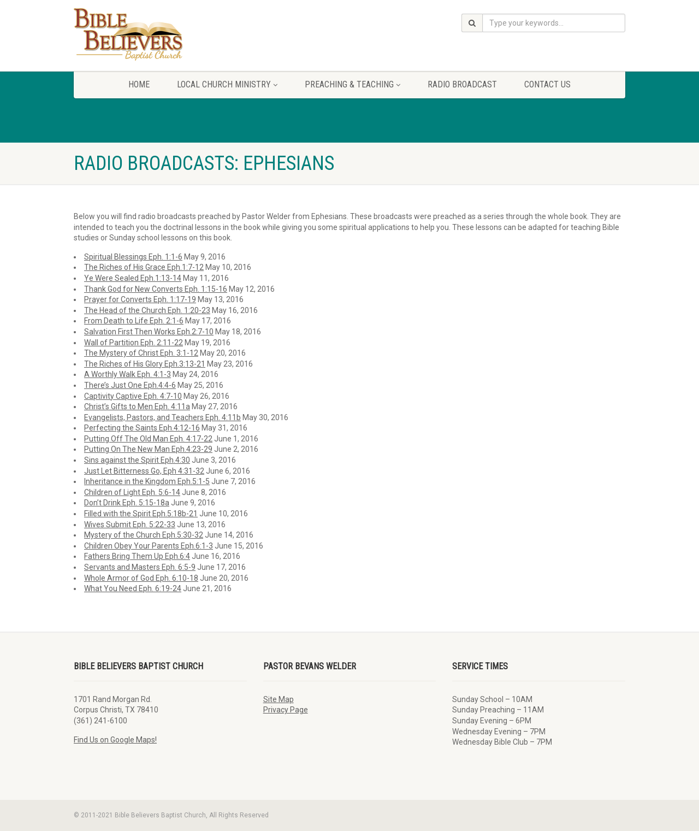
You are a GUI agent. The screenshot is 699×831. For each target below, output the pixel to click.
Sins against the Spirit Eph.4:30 (137, 460)
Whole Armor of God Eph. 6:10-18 (141, 578)
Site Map (278, 699)
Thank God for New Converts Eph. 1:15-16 (155, 289)
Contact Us (547, 84)
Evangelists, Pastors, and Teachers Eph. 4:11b (162, 417)
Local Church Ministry (227, 84)
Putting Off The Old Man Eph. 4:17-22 (148, 438)
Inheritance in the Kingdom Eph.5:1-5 (147, 481)
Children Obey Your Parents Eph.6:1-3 (148, 545)
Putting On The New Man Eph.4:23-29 (148, 449)
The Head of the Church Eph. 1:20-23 (147, 310)
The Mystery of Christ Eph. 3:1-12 (141, 353)
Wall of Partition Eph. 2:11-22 (133, 342)
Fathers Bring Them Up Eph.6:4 (137, 556)
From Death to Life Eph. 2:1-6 (133, 320)
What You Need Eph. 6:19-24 (132, 588)
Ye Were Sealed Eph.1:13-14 (132, 278)
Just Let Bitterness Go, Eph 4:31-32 (144, 471)
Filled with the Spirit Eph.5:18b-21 (141, 513)
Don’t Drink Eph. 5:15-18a (126, 502)
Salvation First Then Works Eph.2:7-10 (149, 331)
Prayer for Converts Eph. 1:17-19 (140, 299)
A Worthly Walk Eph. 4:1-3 (127, 374)
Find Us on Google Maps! (115, 739)
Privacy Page (285, 709)
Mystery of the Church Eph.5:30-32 (143, 535)
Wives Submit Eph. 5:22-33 (129, 524)
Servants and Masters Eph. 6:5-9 (140, 567)
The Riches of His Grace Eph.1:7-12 (144, 267)
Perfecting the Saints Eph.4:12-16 (142, 427)
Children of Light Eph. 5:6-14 (132, 492)
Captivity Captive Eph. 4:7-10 (133, 396)
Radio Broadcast (462, 84)
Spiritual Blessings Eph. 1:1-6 (133, 256)
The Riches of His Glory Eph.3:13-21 (144, 363)
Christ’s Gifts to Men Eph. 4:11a (137, 406)
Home (139, 84)
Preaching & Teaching (352, 84)
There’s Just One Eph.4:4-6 (130, 385)
